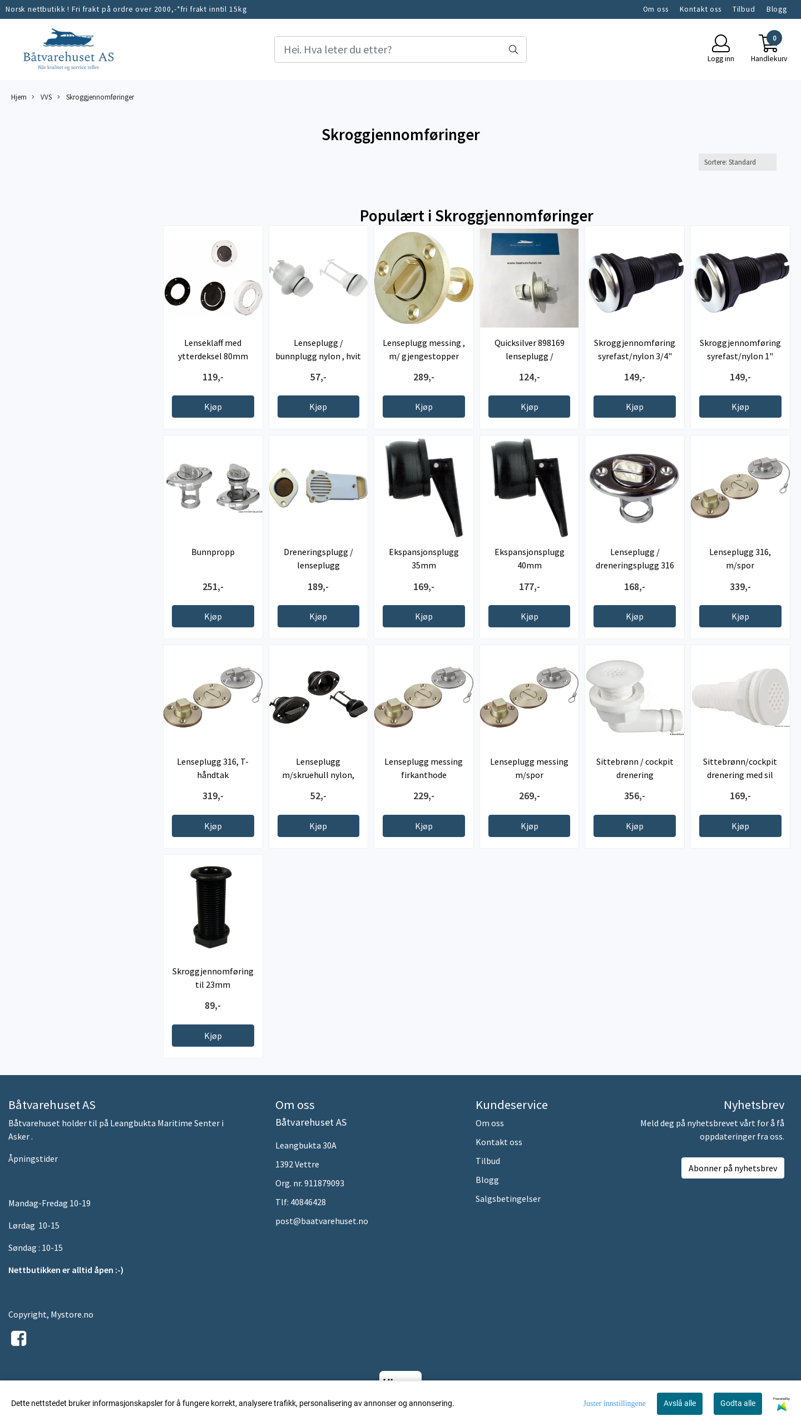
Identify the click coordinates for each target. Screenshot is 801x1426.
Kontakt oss (700, 9)
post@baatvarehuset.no (321, 1220)
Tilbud (744, 9)
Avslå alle (680, 1403)
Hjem (19, 96)
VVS (42, 97)
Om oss (656, 9)
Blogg (777, 9)
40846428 (308, 1201)
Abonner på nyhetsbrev (733, 1168)
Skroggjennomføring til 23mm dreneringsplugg (213, 984)
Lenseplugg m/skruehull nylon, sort (318, 775)
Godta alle (737, 1403)
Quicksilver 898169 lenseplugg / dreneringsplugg (530, 356)
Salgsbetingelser (508, 1198)
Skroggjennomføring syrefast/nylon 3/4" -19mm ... (634, 356)
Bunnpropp (213, 551)
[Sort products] (738, 162)
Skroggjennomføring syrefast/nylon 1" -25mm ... (740, 356)
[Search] (400, 49)
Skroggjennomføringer (95, 97)
